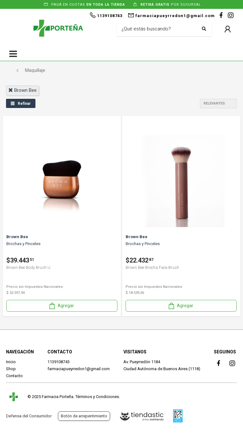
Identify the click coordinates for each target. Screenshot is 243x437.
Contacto (14, 375)
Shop (11, 368)
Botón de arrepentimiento (84, 416)
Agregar (61, 306)
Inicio (11, 361)
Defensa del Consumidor (29, 416)
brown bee (22, 90)
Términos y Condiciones (97, 396)
